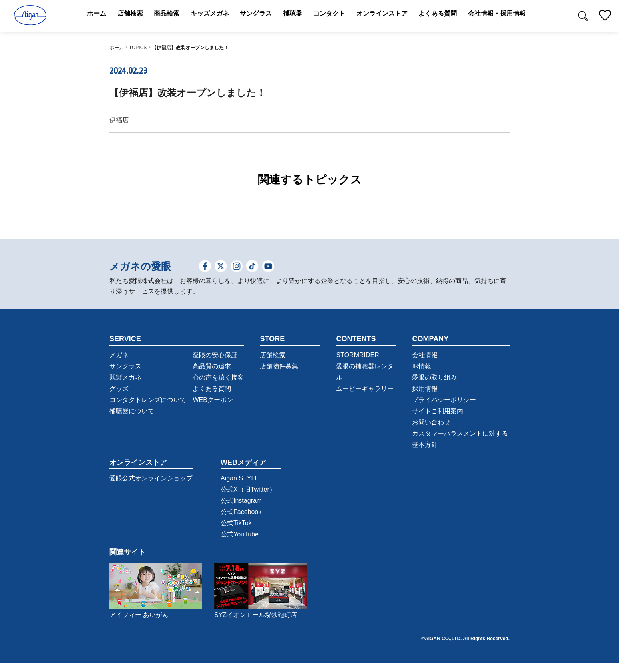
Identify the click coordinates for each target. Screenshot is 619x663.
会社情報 (425, 355)
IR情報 (421, 366)
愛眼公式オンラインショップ (151, 478)
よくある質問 (212, 388)
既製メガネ (125, 377)
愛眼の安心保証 (215, 355)
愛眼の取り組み (434, 377)
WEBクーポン (213, 399)
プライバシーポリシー (444, 399)
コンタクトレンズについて (147, 399)
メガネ (119, 355)
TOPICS (138, 47)
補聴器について (131, 411)
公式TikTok (236, 523)
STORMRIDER (357, 355)
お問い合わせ (431, 422)
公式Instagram (241, 500)
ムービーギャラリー (365, 388)
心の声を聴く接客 (218, 377)
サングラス (125, 366)
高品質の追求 (212, 366)
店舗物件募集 (279, 366)
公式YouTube (240, 534)
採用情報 (425, 388)
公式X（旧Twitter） (248, 489)
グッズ (119, 388)
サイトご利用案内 (437, 411)
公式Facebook (241, 511)
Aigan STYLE (240, 478)
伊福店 (119, 120)
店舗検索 (272, 355)
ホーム (116, 47)
